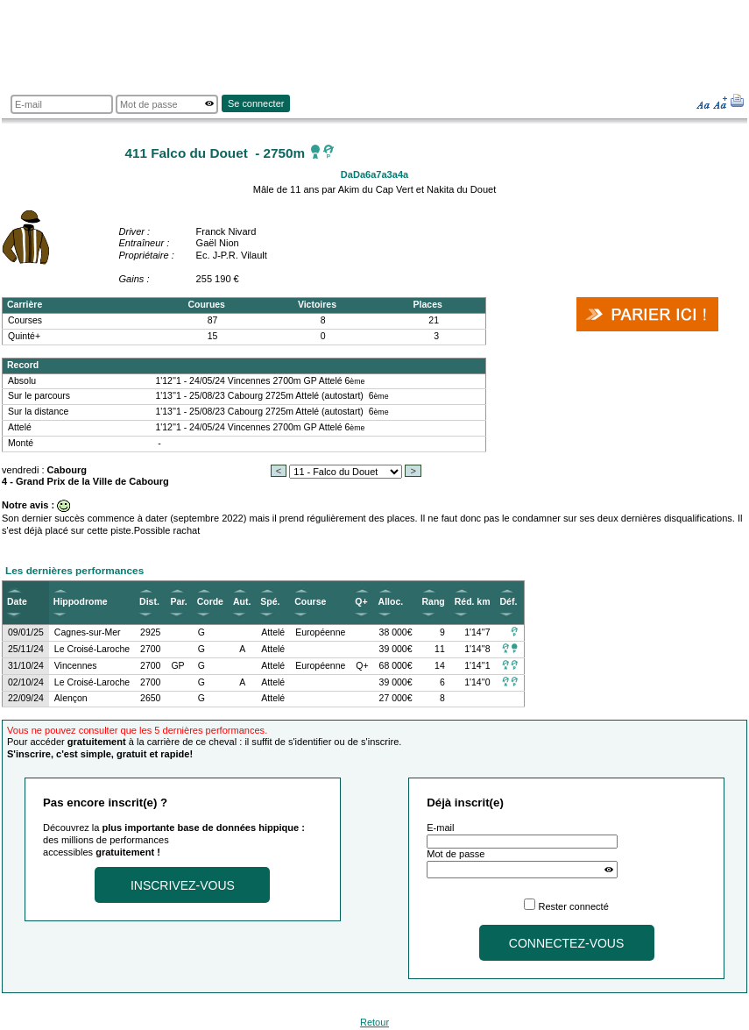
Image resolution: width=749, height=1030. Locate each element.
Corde (210, 602)
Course (310, 602)
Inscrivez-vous (183, 885)
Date (17, 602)
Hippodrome (80, 602)
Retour (374, 1022)
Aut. (242, 602)
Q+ (361, 602)
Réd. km (473, 602)
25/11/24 (26, 649)
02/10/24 (26, 682)
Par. (178, 602)
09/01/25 (26, 632)
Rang (433, 602)
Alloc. (391, 602)
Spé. (269, 602)
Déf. (509, 602)
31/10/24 (26, 666)
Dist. (149, 602)
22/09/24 (26, 698)
